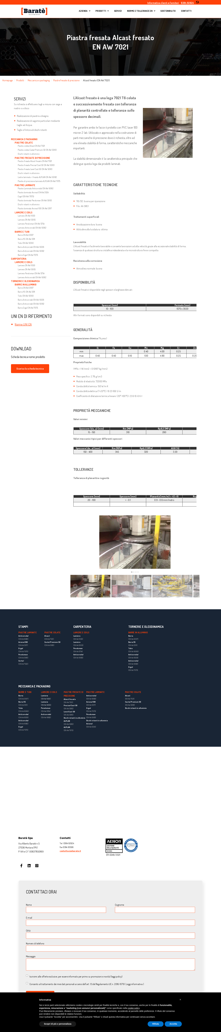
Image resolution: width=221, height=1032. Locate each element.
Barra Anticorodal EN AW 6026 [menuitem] (31, 247)
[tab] (132, 572)
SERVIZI (118, 11)
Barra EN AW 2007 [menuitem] (25, 235)
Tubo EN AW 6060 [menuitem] (26, 243)
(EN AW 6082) (23, 639)
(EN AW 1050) (46, 699)
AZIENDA (84, 11)
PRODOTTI (100, 11)
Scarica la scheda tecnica (30, 368)
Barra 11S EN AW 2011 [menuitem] (26, 239)
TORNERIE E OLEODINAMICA (146, 627)
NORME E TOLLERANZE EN (140, 11)
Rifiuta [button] (155, 1024)
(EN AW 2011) (133, 645)
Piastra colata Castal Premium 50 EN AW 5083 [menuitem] (37, 150)
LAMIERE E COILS (81, 632)
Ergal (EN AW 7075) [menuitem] (26, 196)
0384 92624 (187, 2)
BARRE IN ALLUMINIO (138, 632)
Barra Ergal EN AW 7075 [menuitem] (28, 255)
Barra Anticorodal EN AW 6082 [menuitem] (31, 251)
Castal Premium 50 (133, 702)
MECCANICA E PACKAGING (34, 686)
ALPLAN (67, 721)
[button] (197, 2)
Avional (89, 724)
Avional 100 (23, 642)
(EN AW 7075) (23, 651)
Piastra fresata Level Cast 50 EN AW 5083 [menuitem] (35, 169)
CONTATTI (186, 11)
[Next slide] (194, 586)
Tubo (130, 648)
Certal (21, 661)
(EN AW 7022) (23, 664)
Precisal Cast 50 (70, 705)
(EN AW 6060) (133, 651)
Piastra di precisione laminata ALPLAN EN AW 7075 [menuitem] (39, 181)
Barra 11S (132, 642)
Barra (130, 636)
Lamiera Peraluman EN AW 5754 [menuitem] (31, 223)
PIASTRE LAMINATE (95, 692)
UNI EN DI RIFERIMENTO (31, 316)
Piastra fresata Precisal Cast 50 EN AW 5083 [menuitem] (36, 165)
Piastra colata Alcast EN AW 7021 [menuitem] (31, 146)
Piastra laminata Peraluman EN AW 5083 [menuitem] (35, 200)
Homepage (7, 80)
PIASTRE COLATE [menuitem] (24, 142)
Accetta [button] (173, 1024)
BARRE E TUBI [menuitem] (22, 231)
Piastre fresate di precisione (66, 80)
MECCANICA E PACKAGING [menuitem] (24, 139)
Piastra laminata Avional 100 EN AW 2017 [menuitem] (35, 208)
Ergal (20, 648)
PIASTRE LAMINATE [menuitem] (25, 185)
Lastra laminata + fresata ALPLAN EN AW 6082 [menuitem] (37, 177)
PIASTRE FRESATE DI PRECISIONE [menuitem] (32, 157)
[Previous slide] (75, 586)
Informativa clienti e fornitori (163, 2)
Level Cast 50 (69, 712)
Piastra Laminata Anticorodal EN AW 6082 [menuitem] (35, 188)
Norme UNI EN (23, 324)
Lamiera (44, 696)
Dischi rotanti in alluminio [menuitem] (29, 154)
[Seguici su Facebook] (21, 866)
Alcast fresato (70, 699)
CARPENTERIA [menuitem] (18, 258)
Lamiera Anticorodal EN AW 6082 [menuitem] (32, 227)
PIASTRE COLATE (133, 692)
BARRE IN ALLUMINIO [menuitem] (25, 284)
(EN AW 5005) (46, 705)
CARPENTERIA (82, 627)
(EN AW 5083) (23, 658)
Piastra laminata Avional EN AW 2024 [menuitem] (33, 192)
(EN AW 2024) (91, 727)
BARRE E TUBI (24, 692)
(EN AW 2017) (23, 645)
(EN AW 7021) (68, 702)
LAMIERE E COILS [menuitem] (23, 212)
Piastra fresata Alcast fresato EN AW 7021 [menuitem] (35, 161)
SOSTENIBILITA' (168, 11)
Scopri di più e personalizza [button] (57, 1024)
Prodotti (20, 80)
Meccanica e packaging (39, 80)
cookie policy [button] (133, 1008)
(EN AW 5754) (45, 711)
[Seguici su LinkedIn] (29, 866)
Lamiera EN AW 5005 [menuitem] (26, 219)
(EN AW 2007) (133, 639)
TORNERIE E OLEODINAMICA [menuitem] (25, 281)
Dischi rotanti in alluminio (74, 718)
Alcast (127, 696)
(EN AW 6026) (133, 658)
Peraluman (23, 654)
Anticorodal (23, 636)
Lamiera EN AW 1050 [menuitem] (26, 215)
